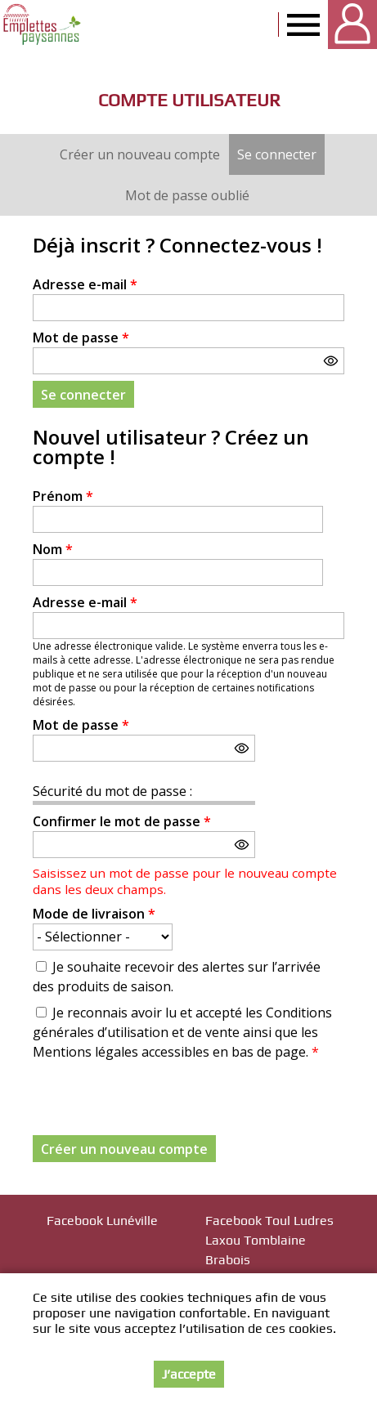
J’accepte (189, 1374)
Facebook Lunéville (102, 1220)
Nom (53, 549)
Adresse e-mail (85, 284)
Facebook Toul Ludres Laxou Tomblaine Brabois (269, 1240)
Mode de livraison (94, 914)
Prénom (63, 496)
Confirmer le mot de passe (122, 821)
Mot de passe (81, 338)
